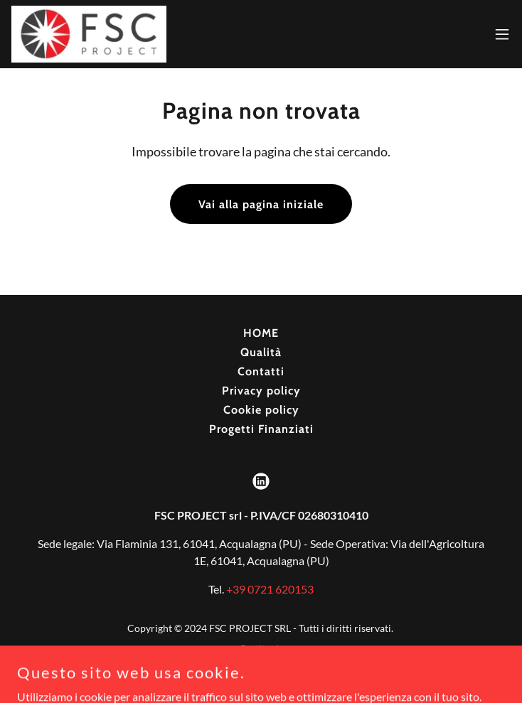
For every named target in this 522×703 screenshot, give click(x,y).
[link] (88, 34)
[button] (502, 34)
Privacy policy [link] (261, 390)
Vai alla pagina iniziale (261, 204)
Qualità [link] (261, 352)
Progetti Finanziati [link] (261, 429)
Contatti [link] (261, 371)
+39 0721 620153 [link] (270, 589)
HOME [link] (261, 333)
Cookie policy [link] (261, 410)
